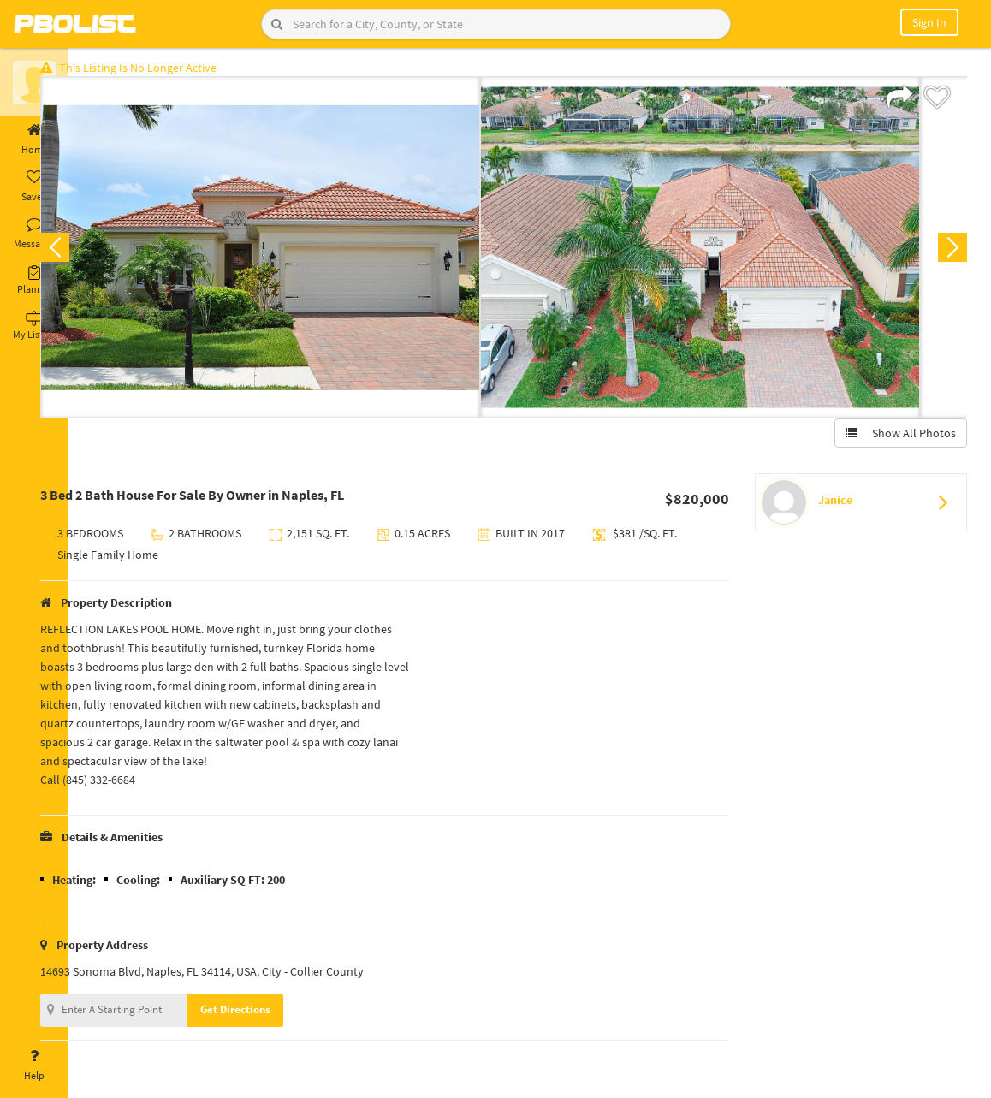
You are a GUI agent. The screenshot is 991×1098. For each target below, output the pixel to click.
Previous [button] (95, 253)
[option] (301, 253)
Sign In (929, 22)
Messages (34, 233)
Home (34, 139)
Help (34, 1065)
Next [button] (946, 253)
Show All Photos (895, 439)
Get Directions (276, 1015)
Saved (34, 186)
